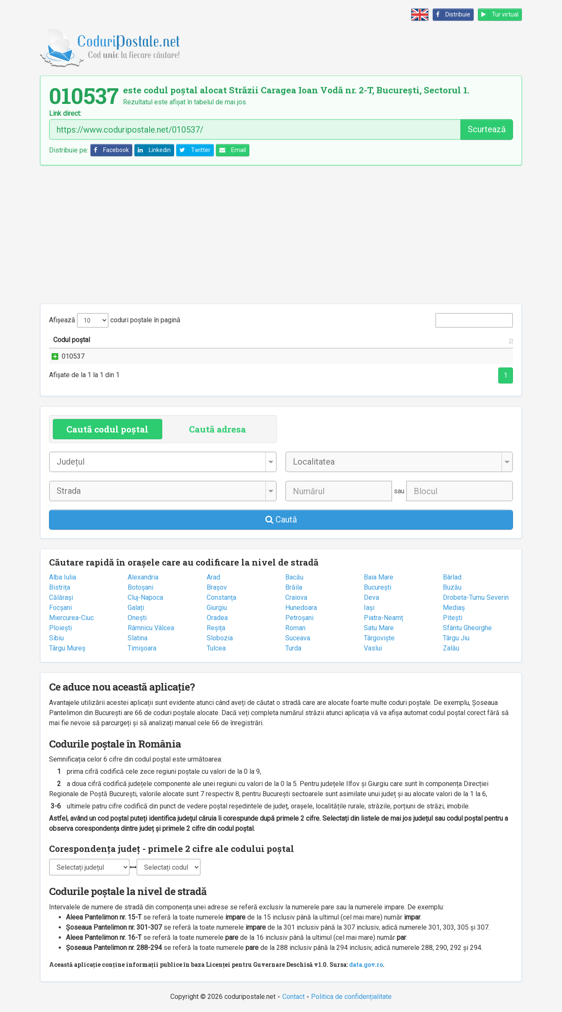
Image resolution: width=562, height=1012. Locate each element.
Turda (293, 648)
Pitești (452, 618)
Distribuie (451, 14)
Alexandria (143, 577)
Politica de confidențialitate (351, 997)
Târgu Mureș (67, 648)
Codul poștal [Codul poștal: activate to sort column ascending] (71, 340)
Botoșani (140, 587)
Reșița (216, 628)
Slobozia (220, 638)
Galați (136, 608)
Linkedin (153, 150)
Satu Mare (379, 628)
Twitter (193, 150)
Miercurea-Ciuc (71, 618)
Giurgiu (217, 608)
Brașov (217, 587)
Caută (281, 519)
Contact (293, 997)
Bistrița (59, 587)
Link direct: (65, 113)
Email (231, 150)
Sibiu (56, 638)
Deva (371, 597)
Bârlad (452, 577)
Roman (295, 628)
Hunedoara (301, 608)
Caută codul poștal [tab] (107, 429)
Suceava (297, 638)
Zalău (451, 648)
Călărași (61, 597)
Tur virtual (498, 14)
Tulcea (216, 648)
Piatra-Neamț (383, 618)
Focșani (60, 608)
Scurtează (487, 129)
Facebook (110, 150)
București (377, 587)
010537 (64, 356)
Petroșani (299, 618)
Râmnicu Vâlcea (151, 628)
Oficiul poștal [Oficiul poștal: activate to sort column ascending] (461, 340)
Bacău (294, 577)
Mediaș (454, 608)
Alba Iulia (62, 577)
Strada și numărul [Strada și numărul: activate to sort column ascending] (150, 340)
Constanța (221, 597)
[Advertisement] (281, 234)
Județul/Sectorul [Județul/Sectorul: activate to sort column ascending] (376, 340)
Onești (137, 618)
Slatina (137, 638)
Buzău (452, 587)
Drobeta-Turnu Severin (476, 597)
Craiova (296, 597)
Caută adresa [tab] (217, 429)
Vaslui (373, 648)
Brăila (293, 587)
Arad (213, 577)
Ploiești (60, 628)
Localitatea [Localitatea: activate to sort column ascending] (301, 340)
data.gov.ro (366, 964)
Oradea (217, 618)
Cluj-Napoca (145, 597)
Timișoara (142, 648)
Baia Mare (378, 577)
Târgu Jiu (456, 638)
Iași (369, 608)
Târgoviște (379, 638)
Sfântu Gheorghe (467, 628)
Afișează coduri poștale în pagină (114, 320)
